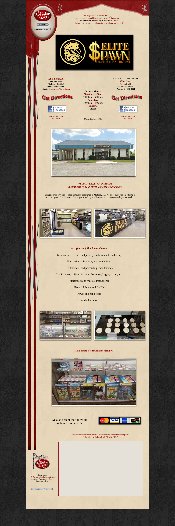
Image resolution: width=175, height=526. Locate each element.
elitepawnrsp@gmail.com (59, 89)
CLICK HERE (112, 437)
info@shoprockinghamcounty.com (42, 477)
